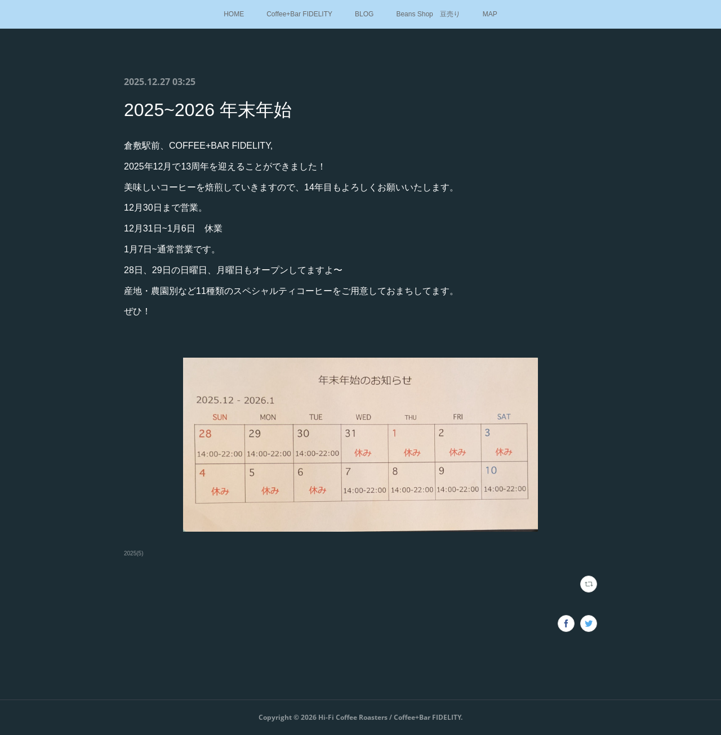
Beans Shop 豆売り (428, 14)
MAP (490, 14)
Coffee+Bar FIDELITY (299, 14)
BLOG (364, 14)
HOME (234, 14)
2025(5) (134, 553)
